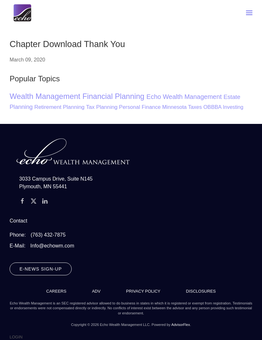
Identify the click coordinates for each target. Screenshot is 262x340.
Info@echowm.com (52, 245)
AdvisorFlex (180, 325)
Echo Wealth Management (185, 96)
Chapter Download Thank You (67, 44)
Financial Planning (115, 96)
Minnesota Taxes (182, 107)
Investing (233, 107)
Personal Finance (140, 107)
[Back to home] (22, 13)
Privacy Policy (143, 291)
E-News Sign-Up (41, 268)
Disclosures (201, 291)
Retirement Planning (60, 107)
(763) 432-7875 (48, 235)
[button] (249, 13)
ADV (96, 291)
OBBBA (213, 107)
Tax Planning (102, 107)
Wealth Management (46, 96)
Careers (56, 291)
